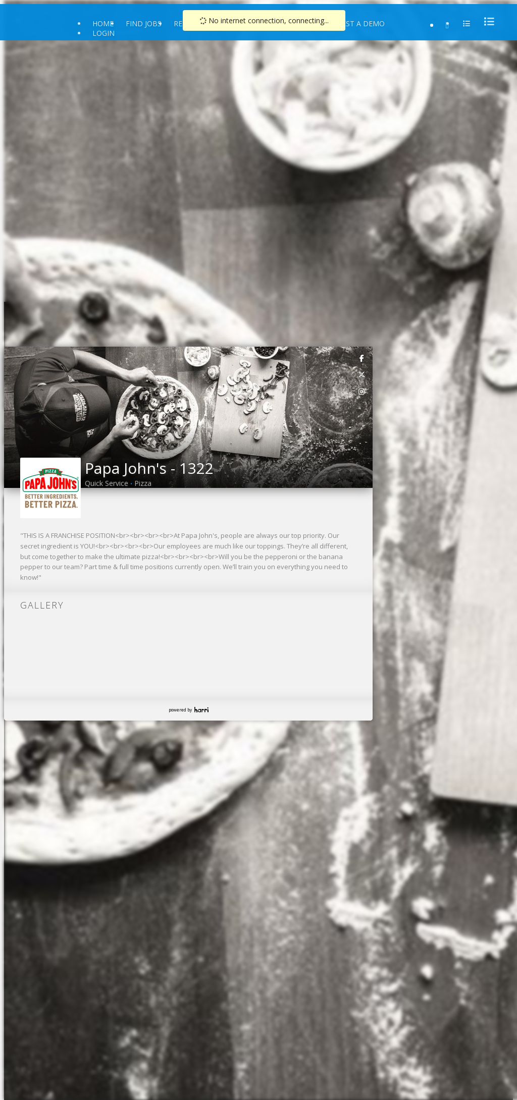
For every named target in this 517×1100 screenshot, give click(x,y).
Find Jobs (144, 23)
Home (103, 23)
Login (103, 33)
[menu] (486, 21)
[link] (362, 357)
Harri (201, 709)
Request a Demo (354, 23)
